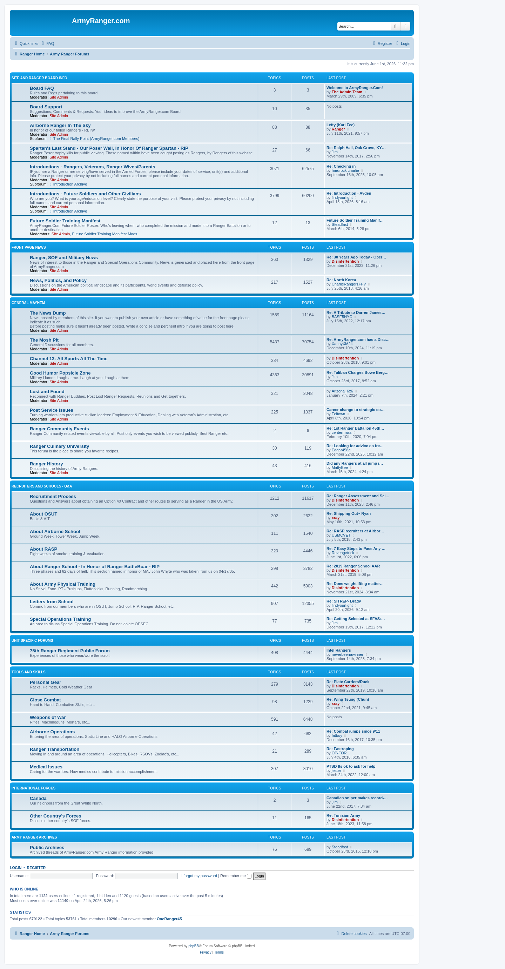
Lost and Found (47, 391)
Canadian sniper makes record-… (357, 798)
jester (336, 770)
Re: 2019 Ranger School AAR (353, 566)
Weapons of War (48, 717)
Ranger (338, 129)
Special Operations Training (60, 619)
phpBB (193, 946)
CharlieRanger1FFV (349, 284)
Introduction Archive (68, 184)
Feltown (338, 414)
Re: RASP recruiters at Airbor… (355, 531)
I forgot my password (199, 876)
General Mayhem (28, 303)
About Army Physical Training (62, 584)
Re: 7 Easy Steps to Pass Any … (355, 548)
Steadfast (340, 224)
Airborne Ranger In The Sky (60, 125)
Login (15, 868)
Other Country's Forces (55, 816)
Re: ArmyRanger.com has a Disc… (358, 339)
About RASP (43, 549)
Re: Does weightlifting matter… (355, 583)
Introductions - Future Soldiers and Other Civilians (85, 193)
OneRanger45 (169, 919)
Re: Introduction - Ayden (348, 193)
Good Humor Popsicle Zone (60, 373)
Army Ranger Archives (34, 837)
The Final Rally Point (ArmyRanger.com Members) (94, 138)
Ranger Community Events (59, 428)
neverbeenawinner (348, 654)
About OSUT (43, 514)
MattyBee (340, 467)
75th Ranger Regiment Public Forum (70, 650)
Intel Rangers (338, 650)
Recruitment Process (53, 496)
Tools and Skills (29, 672)
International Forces (33, 788)
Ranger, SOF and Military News (64, 257)
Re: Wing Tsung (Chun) (347, 699)
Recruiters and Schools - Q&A (42, 486)
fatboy (337, 735)
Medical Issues (46, 766)
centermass (342, 432)
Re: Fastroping (340, 749)
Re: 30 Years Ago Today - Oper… (356, 257)
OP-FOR (339, 753)
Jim (335, 152)
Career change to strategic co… (355, 410)
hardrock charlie (345, 170)
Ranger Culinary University (59, 446)
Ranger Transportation (54, 749)
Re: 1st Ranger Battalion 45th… (355, 428)
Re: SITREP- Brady (343, 601)
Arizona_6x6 (342, 391)
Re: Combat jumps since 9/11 (353, 731)
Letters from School (52, 601)
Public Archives (47, 847)
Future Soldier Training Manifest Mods (104, 234)
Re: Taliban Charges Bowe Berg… (357, 372)
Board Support (46, 106)
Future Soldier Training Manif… (355, 220)
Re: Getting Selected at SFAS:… (355, 619)
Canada (38, 798)
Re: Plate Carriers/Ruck (347, 682)
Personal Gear (45, 682)
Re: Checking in (341, 166)
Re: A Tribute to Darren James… (355, 312)
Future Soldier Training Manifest (65, 220)
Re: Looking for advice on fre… (355, 446)
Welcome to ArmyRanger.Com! (354, 88)
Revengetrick (343, 553)
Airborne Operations (52, 731)
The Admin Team (347, 92)
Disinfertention (345, 261)
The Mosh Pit (44, 340)
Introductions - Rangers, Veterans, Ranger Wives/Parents (92, 166)
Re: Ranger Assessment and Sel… (357, 496)
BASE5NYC (342, 317)
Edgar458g (341, 450)
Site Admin (58, 97)
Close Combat (45, 699)
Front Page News (29, 247)
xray (336, 518)
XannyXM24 (342, 344)
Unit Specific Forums (32, 640)
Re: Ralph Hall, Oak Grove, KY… (356, 148)
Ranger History (46, 463)
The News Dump (48, 313)
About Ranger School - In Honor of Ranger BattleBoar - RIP (95, 566)
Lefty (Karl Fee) (340, 125)
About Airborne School (55, 531)
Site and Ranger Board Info (39, 78)
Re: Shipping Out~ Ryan (348, 513)
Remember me (235, 876)
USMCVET (341, 535)
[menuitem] (47, 43)
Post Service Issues (51, 410)
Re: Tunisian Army (343, 815)
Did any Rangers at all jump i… (354, 463)
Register (36, 868)
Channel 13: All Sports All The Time (69, 358)
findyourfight (342, 197)
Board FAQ (42, 88)
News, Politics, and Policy (58, 280)
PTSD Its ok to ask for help (350, 766)
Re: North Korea (341, 280)
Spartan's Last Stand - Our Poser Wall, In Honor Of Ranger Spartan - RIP (109, 148)
